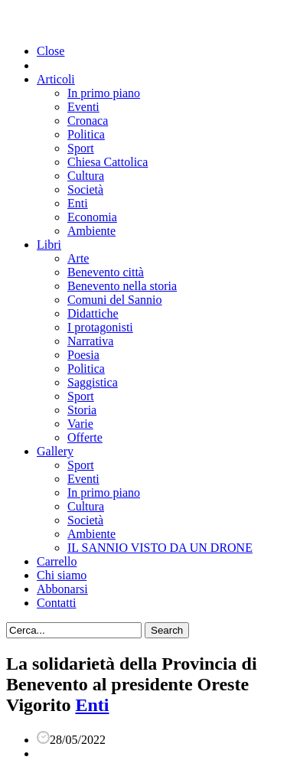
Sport (80, 148)
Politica (86, 134)
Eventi (83, 106)
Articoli (56, 79)
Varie (80, 423)
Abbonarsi (62, 588)
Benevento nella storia (122, 285)
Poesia (83, 354)
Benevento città (105, 272)
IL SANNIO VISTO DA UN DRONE (160, 547)
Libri (49, 244)
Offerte (85, 437)
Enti (77, 203)
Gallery (55, 451)
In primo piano (103, 92)
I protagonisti (100, 327)
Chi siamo (61, 575)
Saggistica (92, 382)
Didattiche (93, 313)
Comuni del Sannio (114, 299)
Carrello (57, 561)
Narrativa (90, 340)
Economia (92, 216)
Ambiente (91, 230)
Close (50, 50)
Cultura (85, 175)
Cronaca (87, 120)
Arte (78, 258)
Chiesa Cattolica (107, 161)
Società (85, 189)
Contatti (57, 602)
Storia (81, 409)
